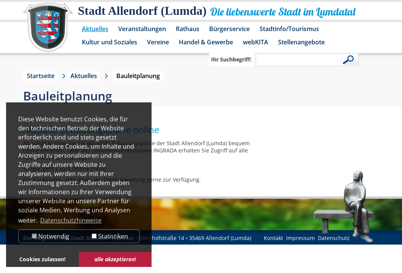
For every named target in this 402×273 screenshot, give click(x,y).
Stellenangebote (301, 42)
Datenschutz (334, 238)
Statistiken (110, 236)
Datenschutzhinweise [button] (71, 220)
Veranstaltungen (142, 29)
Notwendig (50, 236)
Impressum (300, 238)
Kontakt (273, 238)
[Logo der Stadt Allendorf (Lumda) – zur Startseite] (48, 31)
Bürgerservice (229, 29)
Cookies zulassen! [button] (42, 259)
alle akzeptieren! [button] (115, 259)
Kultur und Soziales (109, 42)
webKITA (255, 42)
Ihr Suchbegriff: (231, 59)
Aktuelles (95, 29)
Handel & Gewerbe (206, 42)
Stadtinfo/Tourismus (289, 29)
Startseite (41, 76)
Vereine (158, 42)
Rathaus (187, 29)
